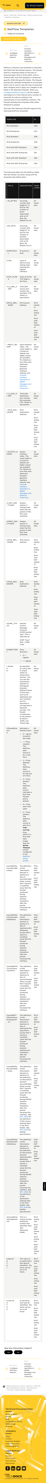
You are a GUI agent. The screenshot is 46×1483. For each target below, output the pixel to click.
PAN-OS (13, 15)
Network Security (13, 1386)
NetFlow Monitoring (34, 15)
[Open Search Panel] (18, 5)
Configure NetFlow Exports (15, 92)
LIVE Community (12, 1443)
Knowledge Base (12, 1446)
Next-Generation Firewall (16, 1388)
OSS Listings (11, 1424)
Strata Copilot (34, 5)
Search (8, 1416)
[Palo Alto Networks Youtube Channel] (24, 1470)
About (8, 1436)
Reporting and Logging (23, 1390)
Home (6, 15)
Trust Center (10, 1458)
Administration (31, 1388)
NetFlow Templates (12, 17)
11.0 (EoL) (10, 1390)
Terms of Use (11, 1461)
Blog (7, 1419)
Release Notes (11, 1414)
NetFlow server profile (26, 858)
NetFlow (29, 1386)
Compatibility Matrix (14, 1421)
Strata (23, 1386)
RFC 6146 (24, 1130)
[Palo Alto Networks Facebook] (8, 1470)
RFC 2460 (24, 1117)
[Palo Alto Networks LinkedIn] (13, 1470)
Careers (9, 1439)
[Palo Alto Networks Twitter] (18, 1470)
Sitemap (9, 1426)
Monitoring (22, 15)
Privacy (9, 1456)
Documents (10, 1463)
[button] (44, 1186)
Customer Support (13, 1441)
